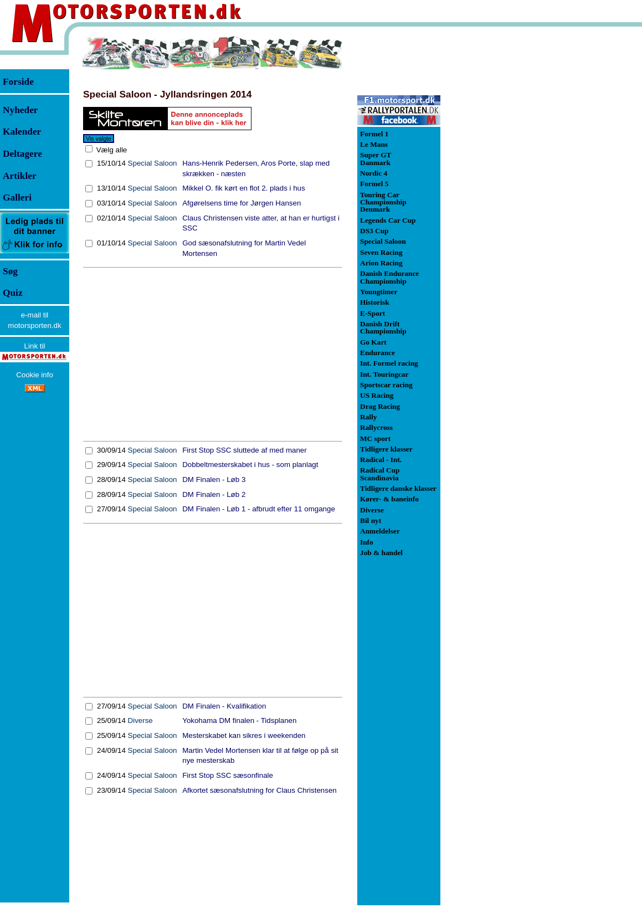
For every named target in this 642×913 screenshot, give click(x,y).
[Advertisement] (212, 354)
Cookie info (34, 375)
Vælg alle (110, 150)
